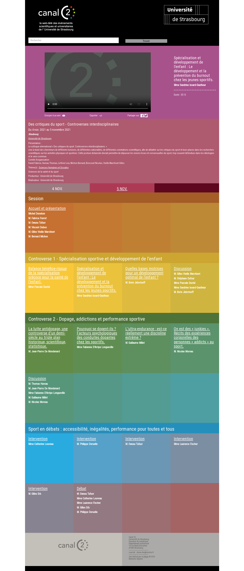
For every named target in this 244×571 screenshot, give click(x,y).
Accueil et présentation (47, 208)
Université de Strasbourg (39, 138)
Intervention (38, 438)
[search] (73, 40)
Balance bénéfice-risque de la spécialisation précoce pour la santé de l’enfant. (48, 275)
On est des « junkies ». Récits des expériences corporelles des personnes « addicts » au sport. (194, 337)
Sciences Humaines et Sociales (54, 167)
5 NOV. (122, 188)
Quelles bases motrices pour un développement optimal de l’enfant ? (144, 273)
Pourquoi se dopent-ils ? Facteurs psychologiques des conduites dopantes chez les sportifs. (97, 335)
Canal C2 (132, 537)
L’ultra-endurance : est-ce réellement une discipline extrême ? (146, 333)
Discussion (183, 268)
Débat (81, 488)
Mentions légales (136, 559)
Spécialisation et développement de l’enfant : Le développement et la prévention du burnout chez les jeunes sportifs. (96, 279)
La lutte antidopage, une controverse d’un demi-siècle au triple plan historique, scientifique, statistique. (48, 337)
